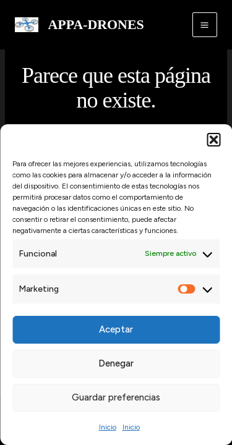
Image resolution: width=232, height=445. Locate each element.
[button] (213, 140)
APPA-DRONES (96, 24)
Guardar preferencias (116, 397)
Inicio (107, 427)
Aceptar (116, 329)
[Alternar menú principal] (204, 24)
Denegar (116, 363)
